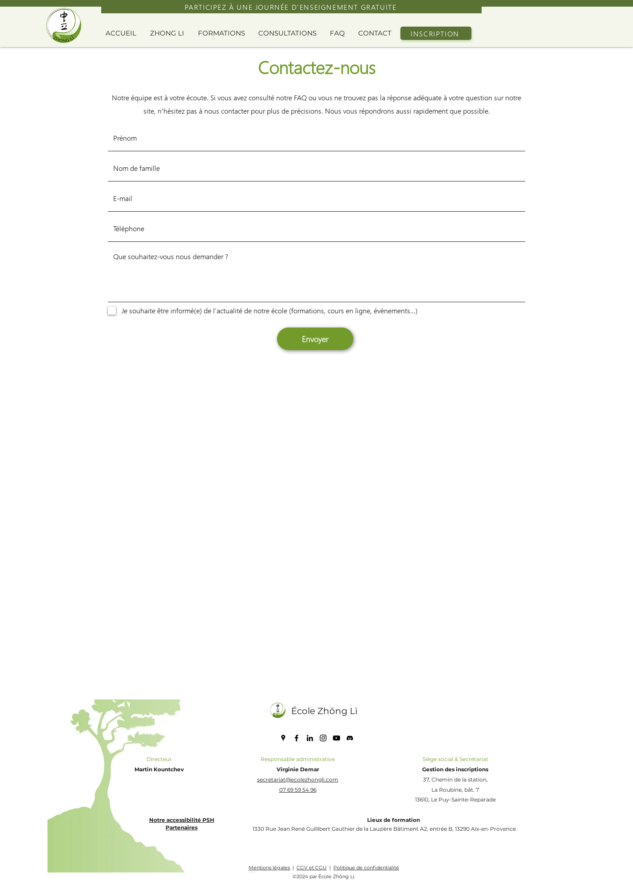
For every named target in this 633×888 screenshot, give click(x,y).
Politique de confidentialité (366, 867)
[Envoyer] (315, 339)
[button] (170, 33)
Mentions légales (269, 867)
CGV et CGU (312, 867)
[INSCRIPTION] (435, 33)
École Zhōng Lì (324, 711)
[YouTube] (336, 738)
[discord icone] (349, 738)
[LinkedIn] (309, 738)
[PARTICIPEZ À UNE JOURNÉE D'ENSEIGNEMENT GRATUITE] (291, 6)
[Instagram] (323, 738)
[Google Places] (283, 738)
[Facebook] (296, 738)
